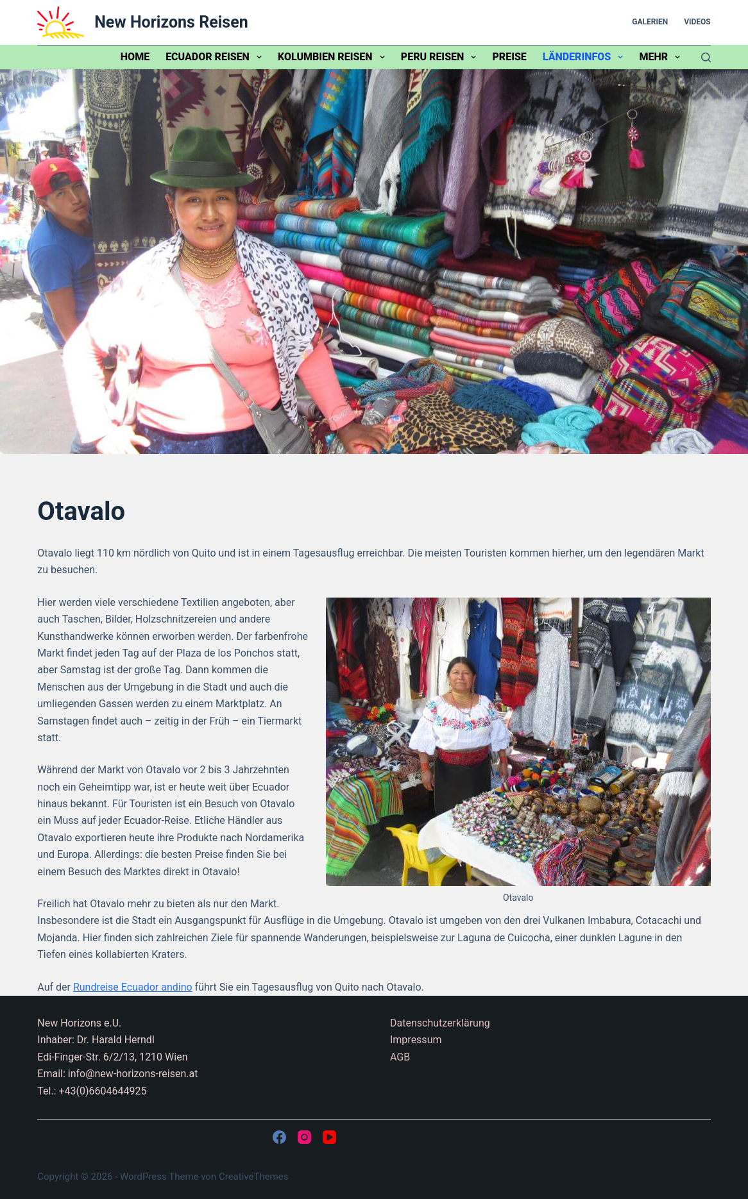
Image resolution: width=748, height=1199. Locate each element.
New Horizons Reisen (171, 22)
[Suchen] (706, 57)
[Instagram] (304, 1137)
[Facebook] (279, 1137)
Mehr (662, 57)
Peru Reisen (441, 57)
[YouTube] (329, 1137)
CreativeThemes (254, 1176)
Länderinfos (586, 57)
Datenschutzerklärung (440, 1023)
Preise (509, 57)
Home (135, 57)
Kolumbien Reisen (334, 57)
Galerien (650, 21)
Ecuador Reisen (216, 57)
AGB (400, 1057)
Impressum (416, 1040)
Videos (697, 21)
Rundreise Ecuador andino (132, 987)
